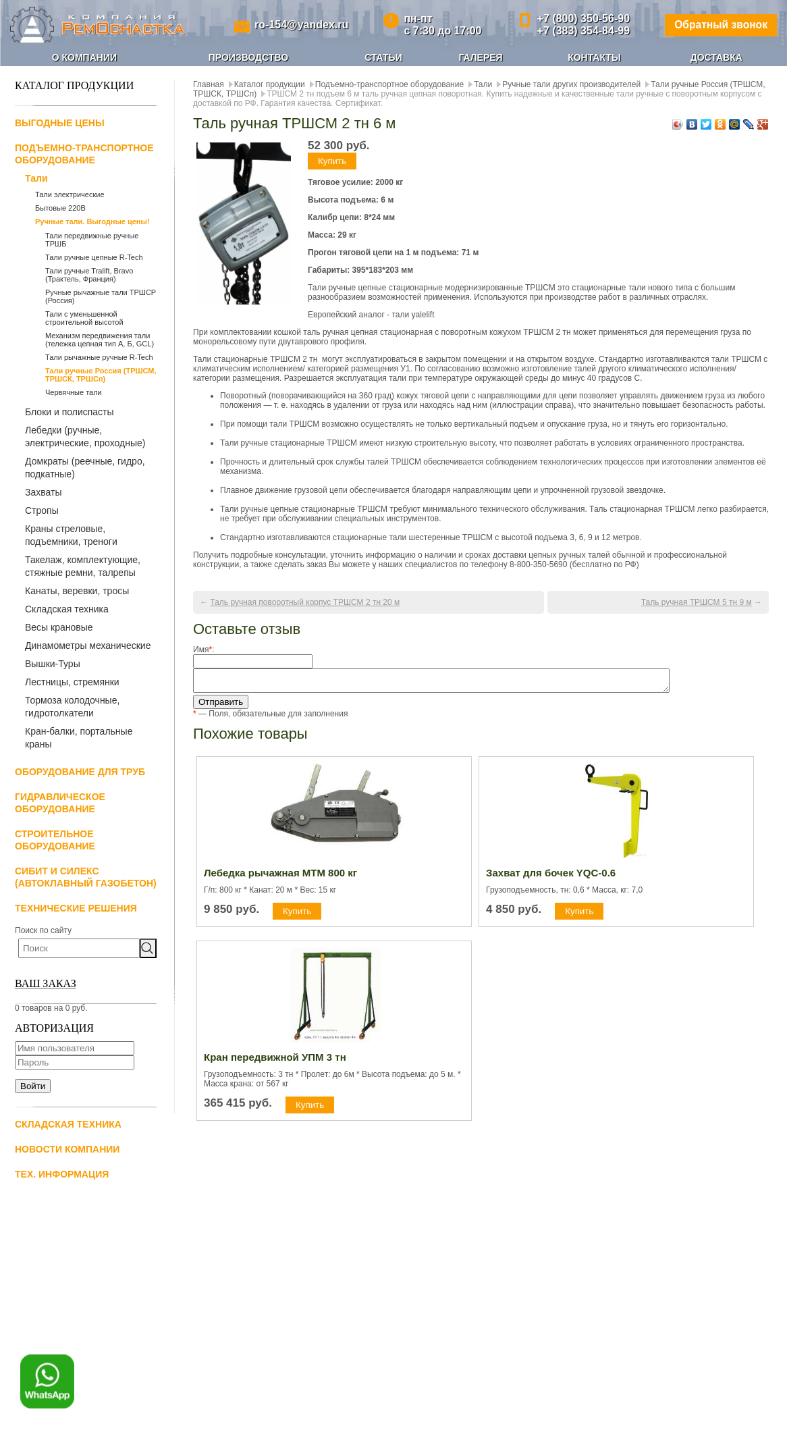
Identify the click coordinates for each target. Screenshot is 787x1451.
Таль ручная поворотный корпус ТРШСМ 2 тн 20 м (305, 602)
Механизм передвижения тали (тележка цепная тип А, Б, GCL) (99, 340)
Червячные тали (73, 392)
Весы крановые (59, 627)
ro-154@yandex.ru (301, 24)
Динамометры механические (88, 645)
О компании (84, 57)
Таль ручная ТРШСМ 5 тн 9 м (696, 602)
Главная (208, 84)
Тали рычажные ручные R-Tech (99, 357)
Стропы (42, 510)
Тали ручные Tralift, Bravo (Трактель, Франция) (89, 275)
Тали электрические (70, 194)
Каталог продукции (269, 84)
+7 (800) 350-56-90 (581, 18)
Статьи (383, 57)
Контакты (594, 57)
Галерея (480, 57)
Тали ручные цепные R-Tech (94, 257)
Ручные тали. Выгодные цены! (92, 221)
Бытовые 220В (60, 208)
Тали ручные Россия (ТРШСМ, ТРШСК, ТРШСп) (101, 375)
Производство (248, 57)
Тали (36, 178)
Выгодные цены (60, 122)
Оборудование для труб (80, 771)
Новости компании (67, 1149)
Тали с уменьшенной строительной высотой (84, 318)
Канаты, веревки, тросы (77, 590)
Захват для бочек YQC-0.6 (551, 876)
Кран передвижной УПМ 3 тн (275, 1061)
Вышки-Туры (52, 663)
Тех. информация (62, 1174)
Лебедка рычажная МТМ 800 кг (280, 876)
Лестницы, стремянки (72, 682)
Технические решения (76, 908)
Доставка (716, 57)
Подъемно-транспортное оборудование (389, 84)
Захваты (43, 492)
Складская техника (67, 609)
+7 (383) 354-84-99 (581, 30)
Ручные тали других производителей (571, 84)
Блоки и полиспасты (69, 411)
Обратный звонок (719, 24)
